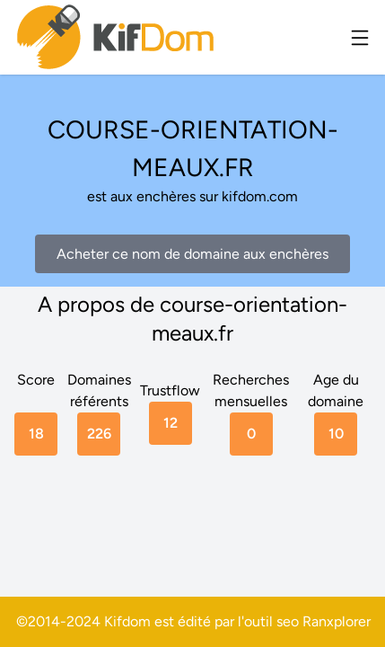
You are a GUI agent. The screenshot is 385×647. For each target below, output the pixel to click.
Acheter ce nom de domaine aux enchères (192, 253)
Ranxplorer (336, 621)
